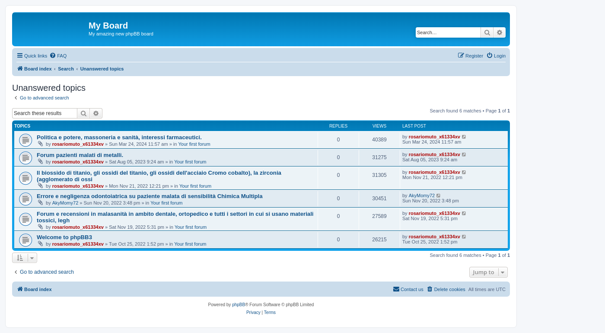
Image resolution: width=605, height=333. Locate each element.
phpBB (238, 304)
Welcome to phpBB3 (64, 237)
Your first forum (194, 144)
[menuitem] (58, 56)
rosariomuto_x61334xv (78, 144)
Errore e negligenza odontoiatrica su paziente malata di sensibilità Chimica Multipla (150, 196)
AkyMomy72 (65, 202)
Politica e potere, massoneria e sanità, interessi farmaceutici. (119, 137)
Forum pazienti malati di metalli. (80, 155)
